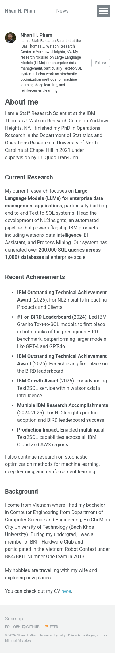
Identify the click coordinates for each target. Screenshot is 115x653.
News (62, 11)
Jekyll (63, 635)
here (66, 591)
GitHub (31, 627)
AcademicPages (83, 635)
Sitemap (14, 619)
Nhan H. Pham (20, 11)
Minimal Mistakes (18, 641)
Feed (51, 627)
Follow (100, 63)
